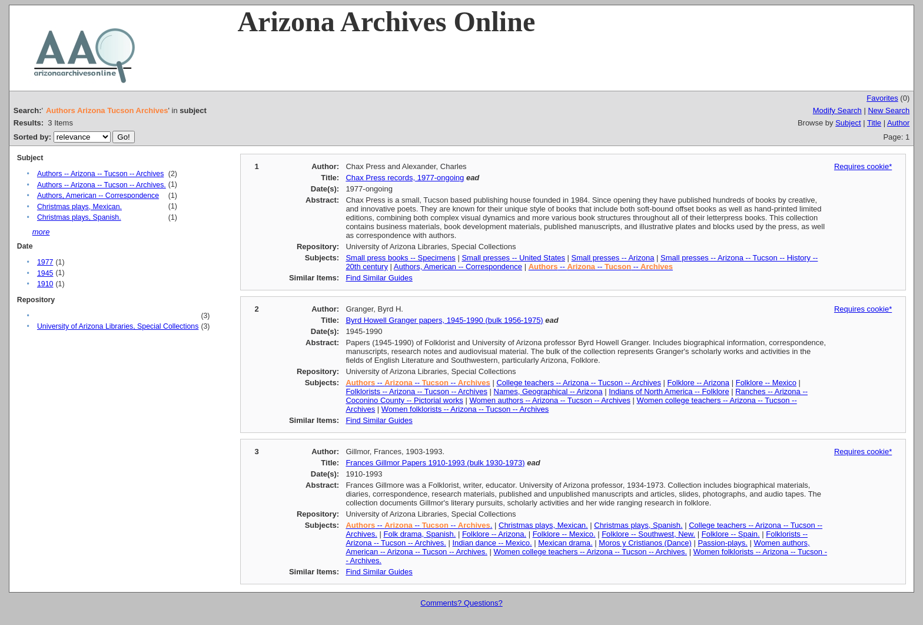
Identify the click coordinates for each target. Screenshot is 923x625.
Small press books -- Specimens (400, 257)
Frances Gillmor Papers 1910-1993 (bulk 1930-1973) (435, 462)
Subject (848, 122)
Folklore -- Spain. (731, 534)
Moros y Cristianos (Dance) (645, 542)
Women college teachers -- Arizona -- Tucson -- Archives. (591, 551)
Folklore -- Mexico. (564, 534)
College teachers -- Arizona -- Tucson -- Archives (578, 382)
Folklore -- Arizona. (494, 534)
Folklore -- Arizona (698, 382)
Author (898, 122)
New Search (888, 110)
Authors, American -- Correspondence (98, 195)
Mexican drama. (565, 542)
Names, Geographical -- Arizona (548, 391)
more (41, 231)
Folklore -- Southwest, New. (648, 534)
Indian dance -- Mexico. (492, 542)
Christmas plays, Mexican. (79, 207)
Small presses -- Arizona (613, 257)
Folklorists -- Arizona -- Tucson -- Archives (416, 391)
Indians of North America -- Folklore (669, 391)
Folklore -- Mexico (766, 382)
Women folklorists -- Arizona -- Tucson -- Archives (465, 409)
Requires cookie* (863, 166)
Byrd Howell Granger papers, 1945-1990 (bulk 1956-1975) (444, 320)
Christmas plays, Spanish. (79, 217)
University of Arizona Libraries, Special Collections (117, 326)
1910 (45, 284)
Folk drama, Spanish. (419, 534)
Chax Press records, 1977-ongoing (405, 177)
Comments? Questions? (461, 602)
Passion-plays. (723, 542)
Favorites (882, 98)
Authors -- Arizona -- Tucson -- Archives (100, 174)
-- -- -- (601, 266)
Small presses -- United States (513, 257)
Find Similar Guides (379, 277)
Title (874, 122)
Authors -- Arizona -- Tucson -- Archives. (101, 185)
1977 (45, 262)
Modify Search (837, 110)
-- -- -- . (419, 525)
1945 (45, 273)
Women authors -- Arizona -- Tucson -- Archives (549, 400)
